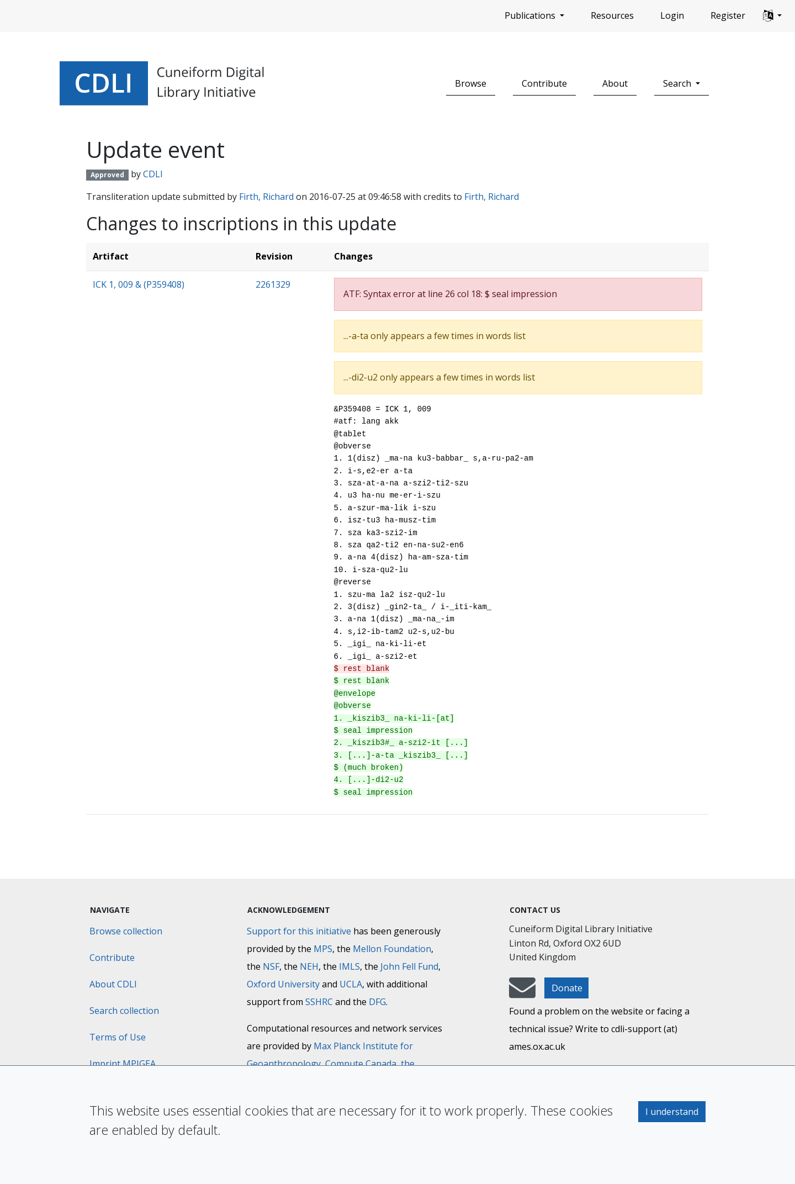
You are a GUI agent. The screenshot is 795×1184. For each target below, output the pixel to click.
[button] (772, 16)
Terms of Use (117, 1037)
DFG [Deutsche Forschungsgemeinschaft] (377, 1002)
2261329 (273, 284)
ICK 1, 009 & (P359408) (138, 284)
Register (728, 15)
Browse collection (125, 931)
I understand (671, 1112)
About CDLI (113, 984)
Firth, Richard (266, 197)
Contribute (544, 83)
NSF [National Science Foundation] (271, 966)
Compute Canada (360, 1064)
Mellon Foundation (392, 949)
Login (672, 15)
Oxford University (283, 984)
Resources (612, 15)
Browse (470, 83)
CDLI (153, 174)
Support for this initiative (299, 931)
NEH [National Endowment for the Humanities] (309, 966)
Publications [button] (531, 15)
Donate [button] (567, 988)
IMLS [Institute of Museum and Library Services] (349, 966)
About (615, 83)
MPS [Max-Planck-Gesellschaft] (323, 949)
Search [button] (678, 83)
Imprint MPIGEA (122, 1064)
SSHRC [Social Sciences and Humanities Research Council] (319, 1002)
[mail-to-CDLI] (522, 993)
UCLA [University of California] (351, 984)
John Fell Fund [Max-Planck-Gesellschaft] (409, 966)
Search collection (124, 1011)
